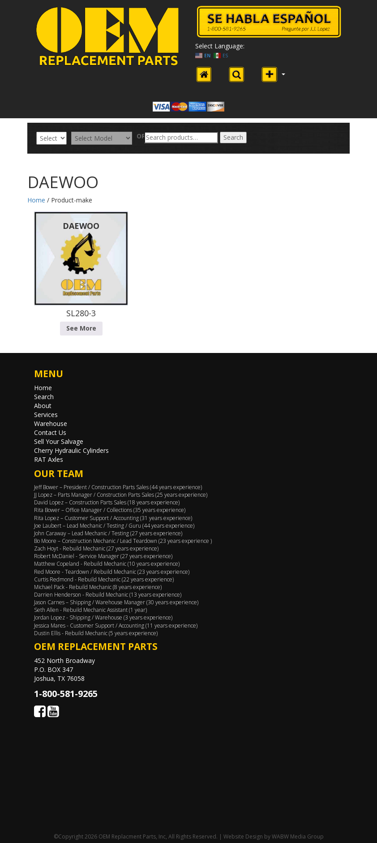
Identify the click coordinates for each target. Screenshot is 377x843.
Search (233, 137)
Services (46, 414)
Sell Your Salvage (58, 441)
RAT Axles (48, 459)
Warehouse (50, 423)
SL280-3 (81, 313)
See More (81, 328)
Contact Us (50, 432)
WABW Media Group (298, 836)
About (42, 405)
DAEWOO (81, 225)
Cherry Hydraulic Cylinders (71, 450)
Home (36, 200)
